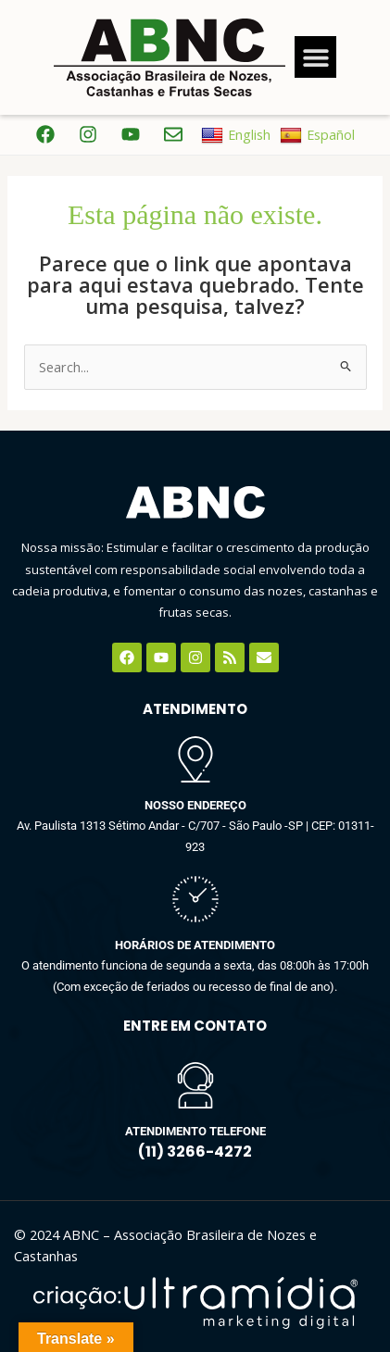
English (235, 134)
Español (317, 134)
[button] (315, 57)
